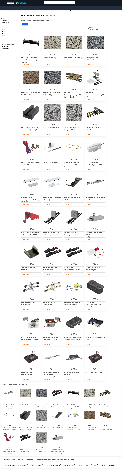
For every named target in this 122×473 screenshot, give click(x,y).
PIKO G (86, 465)
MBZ (65, 465)
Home (9, 8)
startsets (72, 10)
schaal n (44, 10)
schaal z (55, 10)
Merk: (25, 24)
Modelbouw (5, 20)
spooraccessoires (64, 10)
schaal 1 (26, 10)
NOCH (72, 465)
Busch (5, 465)
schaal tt (50, 10)
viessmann (112, 465)
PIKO (79, 465)
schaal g (32, 10)
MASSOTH (57, 465)
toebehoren (79, 10)
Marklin (48, 465)
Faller (13, 465)
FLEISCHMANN (23, 465)
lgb (32, 465)
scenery (20, 10)
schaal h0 (38, 10)
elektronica (3, 10)
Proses (95, 465)
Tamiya (103, 465)
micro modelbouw (12, 10)
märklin (39, 465)
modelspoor (6, 22)
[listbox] (95, 29)
